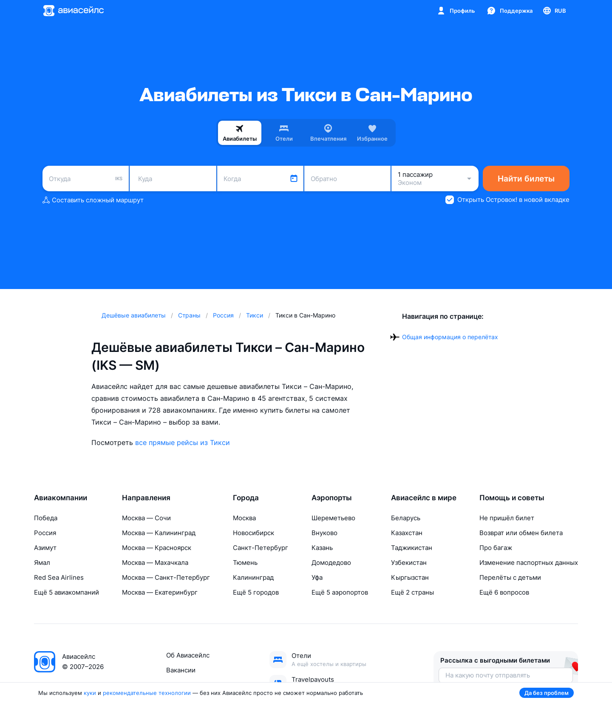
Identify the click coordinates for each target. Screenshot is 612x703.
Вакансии (181, 670)
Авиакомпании (60, 497)
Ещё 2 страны (412, 592)
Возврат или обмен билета (521, 533)
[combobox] (85, 178)
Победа (45, 518)
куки (90, 692)
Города (246, 497)
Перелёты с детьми (510, 577)
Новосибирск (253, 533)
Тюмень (245, 562)
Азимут (45, 548)
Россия (45, 533)
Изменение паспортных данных (528, 562)
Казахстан (406, 533)
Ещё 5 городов (256, 592)
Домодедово (331, 562)
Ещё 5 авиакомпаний (66, 592)
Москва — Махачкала (155, 562)
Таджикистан (411, 548)
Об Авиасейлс (188, 655)
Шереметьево (333, 518)
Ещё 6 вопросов (504, 592)
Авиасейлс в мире (423, 497)
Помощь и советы (511, 497)
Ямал (42, 562)
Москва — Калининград (159, 533)
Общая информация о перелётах (450, 336)
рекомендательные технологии (147, 692)
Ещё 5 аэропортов (340, 592)
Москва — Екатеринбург (160, 592)
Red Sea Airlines (59, 577)
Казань (322, 548)
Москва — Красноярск (156, 548)
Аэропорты (332, 497)
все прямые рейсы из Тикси (182, 442)
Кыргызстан (410, 577)
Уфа (317, 577)
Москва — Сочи (146, 518)
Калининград (253, 577)
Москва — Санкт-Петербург (166, 577)
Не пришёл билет (506, 518)
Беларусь (405, 518)
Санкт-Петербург (260, 548)
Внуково (324, 533)
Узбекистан (409, 562)
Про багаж (495, 548)
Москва (244, 518)
